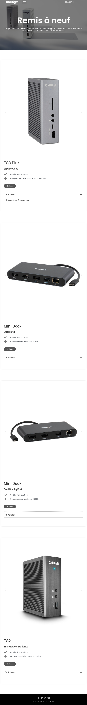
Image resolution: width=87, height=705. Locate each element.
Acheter (10, 194)
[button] (43, 194)
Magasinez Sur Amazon (17, 200)
